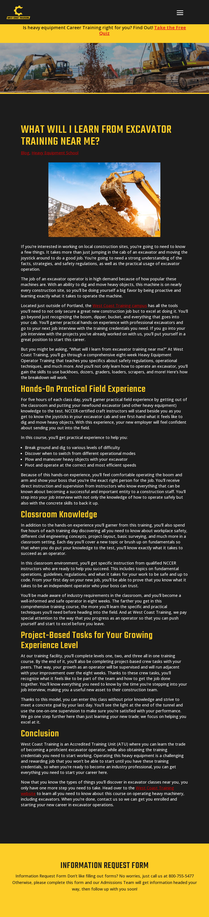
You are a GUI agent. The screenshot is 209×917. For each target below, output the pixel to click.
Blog (25, 152)
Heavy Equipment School (55, 152)
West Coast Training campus (120, 305)
